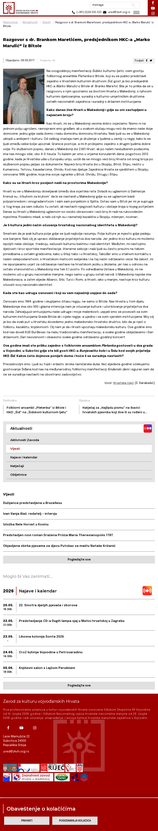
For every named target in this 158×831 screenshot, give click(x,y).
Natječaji (17, 466)
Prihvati (27, 820)
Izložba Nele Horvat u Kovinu (26, 524)
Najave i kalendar (23, 457)
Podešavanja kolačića (75, 820)
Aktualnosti (30, 22)
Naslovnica (10, 22)
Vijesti (46, 22)
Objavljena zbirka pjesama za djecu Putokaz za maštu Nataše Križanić (59, 546)
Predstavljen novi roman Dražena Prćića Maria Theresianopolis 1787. (58, 535)
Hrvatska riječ (123, 383)
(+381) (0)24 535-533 (86, 12)
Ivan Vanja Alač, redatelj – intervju (30, 514)
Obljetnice (18, 475)
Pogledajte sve (79, 559)
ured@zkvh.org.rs (16, 751)
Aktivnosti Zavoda (24, 440)
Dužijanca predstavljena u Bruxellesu (32, 503)
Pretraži (133, 5)
